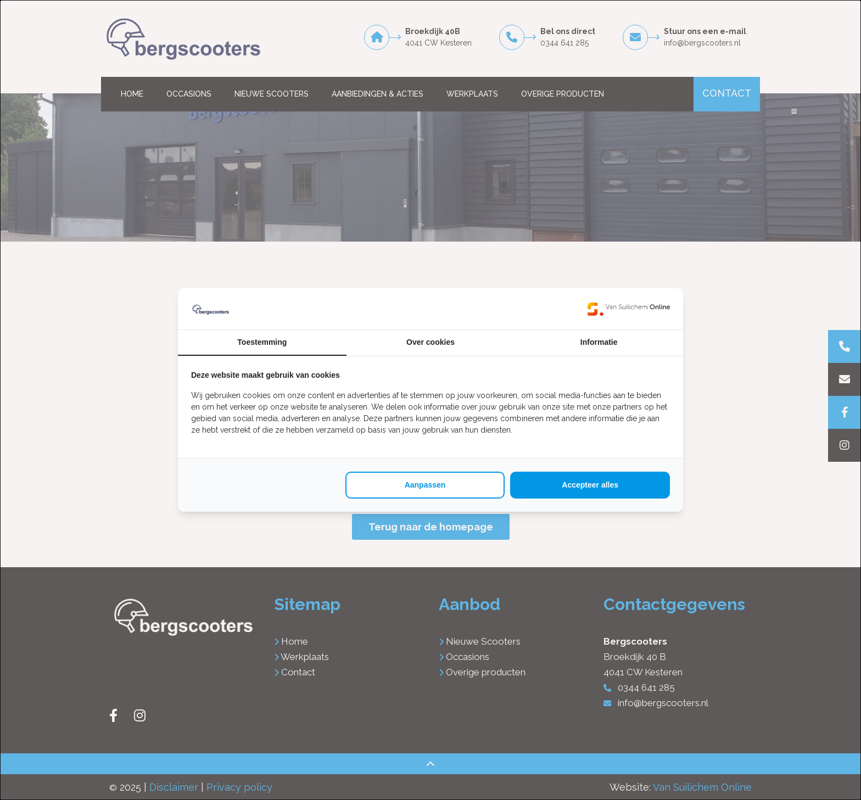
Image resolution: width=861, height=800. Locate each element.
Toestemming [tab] (262, 342)
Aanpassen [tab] (425, 484)
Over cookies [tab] (430, 342)
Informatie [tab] (599, 342)
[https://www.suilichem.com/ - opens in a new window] (629, 308)
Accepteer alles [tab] (590, 484)
